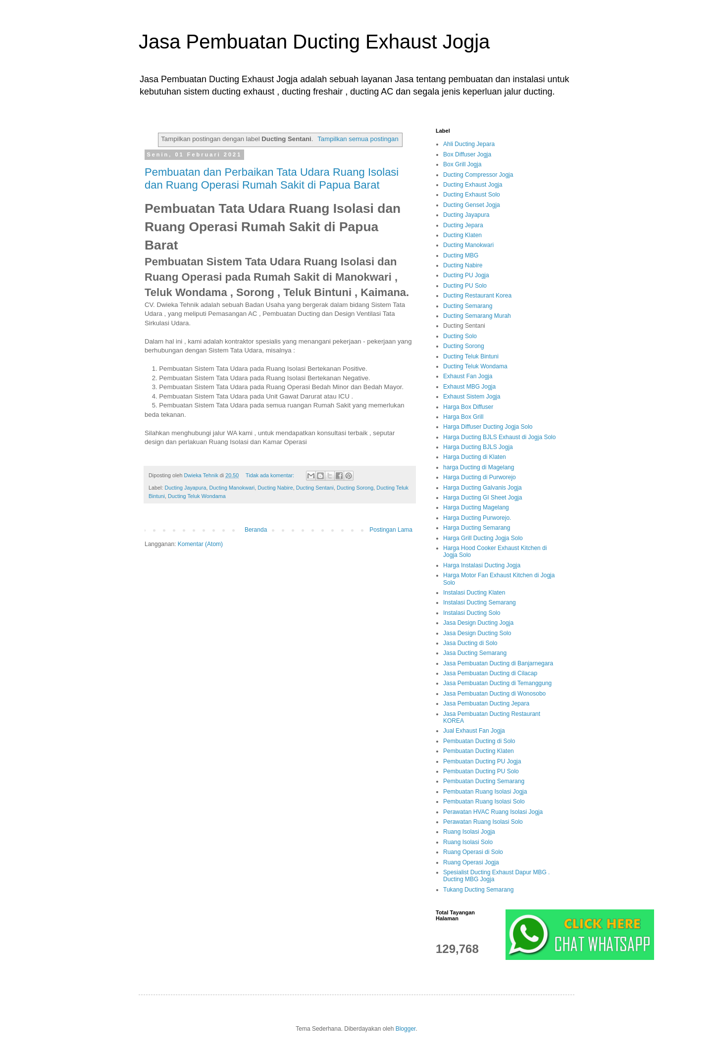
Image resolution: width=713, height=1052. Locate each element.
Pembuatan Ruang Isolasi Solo (484, 801)
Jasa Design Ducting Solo (477, 633)
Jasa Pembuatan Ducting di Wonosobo (494, 693)
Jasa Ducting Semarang (475, 653)
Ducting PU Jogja (466, 275)
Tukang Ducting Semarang (478, 889)
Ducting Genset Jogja (471, 204)
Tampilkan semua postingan (357, 139)
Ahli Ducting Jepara (469, 144)
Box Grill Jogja (462, 164)
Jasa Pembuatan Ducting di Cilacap (490, 673)
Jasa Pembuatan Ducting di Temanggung (497, 683)
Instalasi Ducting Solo (471, 612)
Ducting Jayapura (185, 488)
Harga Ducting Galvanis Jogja (482, 487)
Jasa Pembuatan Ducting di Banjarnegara (498, 663)
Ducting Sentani (315, 488)
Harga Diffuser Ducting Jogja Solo (488, 426)
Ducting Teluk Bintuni (471, 356)
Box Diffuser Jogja (467, 154)
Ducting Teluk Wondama (197, 496)
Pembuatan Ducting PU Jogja (482, 761)
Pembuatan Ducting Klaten (478, 751)
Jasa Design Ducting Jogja (478, 622)
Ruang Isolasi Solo (468, 842)
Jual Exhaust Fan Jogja (474, 730)
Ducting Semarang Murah (477, 315)
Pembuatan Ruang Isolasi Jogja (485, 791)
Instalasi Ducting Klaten (474, 592)
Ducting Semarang (467, 305)
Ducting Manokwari (232, 488)
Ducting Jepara (463, 225)
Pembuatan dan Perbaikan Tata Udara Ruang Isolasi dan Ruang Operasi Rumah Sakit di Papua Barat (272, 178)
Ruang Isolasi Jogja (469, 831)
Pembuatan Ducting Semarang (483, 781)
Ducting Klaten (462, 235)
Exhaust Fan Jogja (467, 376)
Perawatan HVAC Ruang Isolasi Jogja (493, 811)
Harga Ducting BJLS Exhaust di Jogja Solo (499, 437)
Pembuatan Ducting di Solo (479, 741)
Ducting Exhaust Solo (471, 194)
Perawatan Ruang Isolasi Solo (483, 821)
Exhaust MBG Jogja (469, 386)
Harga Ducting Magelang (476, 507)
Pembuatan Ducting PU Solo (481, 771)
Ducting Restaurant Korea (477, 295)
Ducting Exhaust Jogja (472, 184)
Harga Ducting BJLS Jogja (478, 447)
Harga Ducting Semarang (476, 527)
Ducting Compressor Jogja (478, 174)
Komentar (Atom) (200, 544)
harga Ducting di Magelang (478, 467)
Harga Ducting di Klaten (474, 456)
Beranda (256, 529)
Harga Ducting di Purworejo (479, 477)
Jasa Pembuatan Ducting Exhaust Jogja (314, 41)
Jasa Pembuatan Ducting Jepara (486, 703)
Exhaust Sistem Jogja (471, 396)
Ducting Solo (460, 336)
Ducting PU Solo (465, 285)
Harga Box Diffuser (468, 406)
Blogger (406, 1028)
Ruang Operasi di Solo (473, 852)
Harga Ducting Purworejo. (477, 517)
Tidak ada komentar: (271, 475)
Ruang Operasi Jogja (471, 862)
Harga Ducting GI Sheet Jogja (482, 497)
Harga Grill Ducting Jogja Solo (483, 538)
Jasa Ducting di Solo (470, 643)
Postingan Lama (390, 529)
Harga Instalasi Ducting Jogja (481, 565)
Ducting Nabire (275, 488)
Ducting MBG (460, 255)
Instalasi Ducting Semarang (479, 602)
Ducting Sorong (355, 488)
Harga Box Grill (463, 416)
